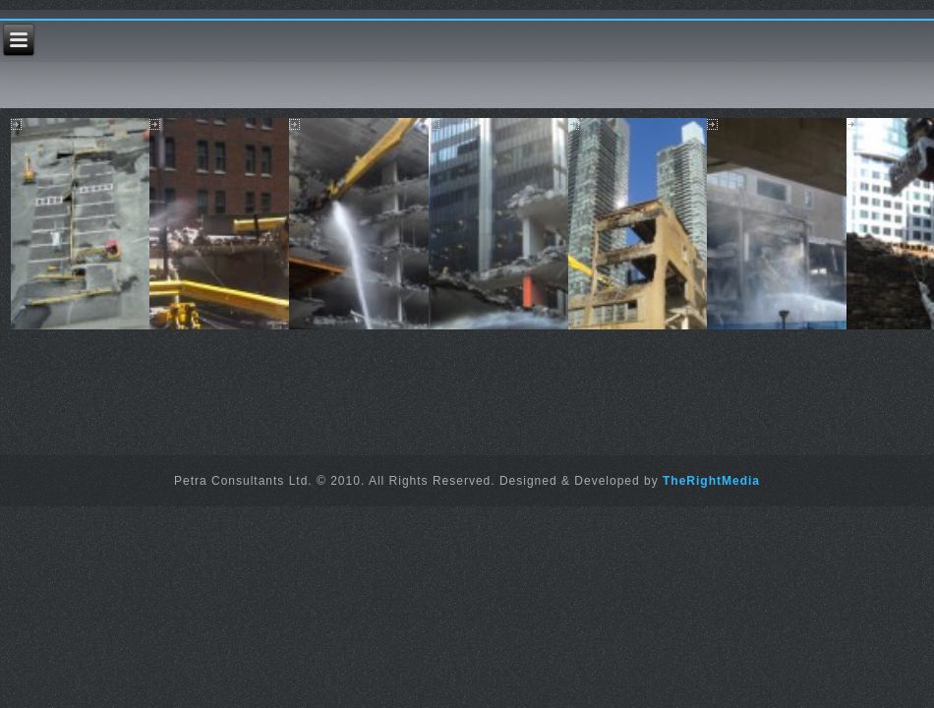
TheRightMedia (711, 481)
